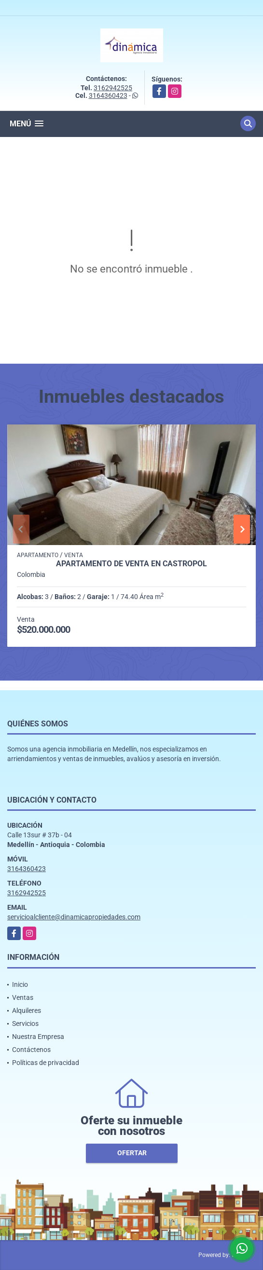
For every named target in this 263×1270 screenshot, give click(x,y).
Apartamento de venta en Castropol (131, 564)
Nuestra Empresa (38, 1036)
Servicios (25, 1023)
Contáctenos (31, 1049)
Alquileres (26, 1010)
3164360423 (108, 95)
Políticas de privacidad (45, 1062)
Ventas (22, 997)
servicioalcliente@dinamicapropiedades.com (73, 917)
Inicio (20, 984)
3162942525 (113, 88)
